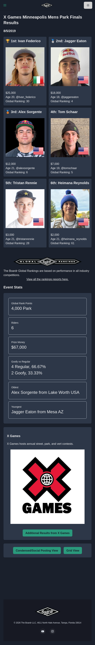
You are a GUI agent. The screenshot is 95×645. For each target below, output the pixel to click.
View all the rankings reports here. (47, 279)
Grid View (72, 550)
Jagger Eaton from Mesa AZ (37, 411)
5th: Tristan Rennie (21, 183)
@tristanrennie (25, 239)
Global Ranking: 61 (62, 243)
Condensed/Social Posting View (37, 550)
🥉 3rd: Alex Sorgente (24, 112)
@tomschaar (69, 168)
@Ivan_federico (26, 97)
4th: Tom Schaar (64, 112)
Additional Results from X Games (47, 533)
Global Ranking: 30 (17, 101)
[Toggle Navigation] (4, 5)
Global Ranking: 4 (62, 101)
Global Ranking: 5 (62, 172)
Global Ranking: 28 (17, 243)
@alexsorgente (25, 168)
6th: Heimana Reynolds (70, 183)
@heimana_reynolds (74, 239)
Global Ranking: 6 (17, 172)
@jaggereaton (70, 97)
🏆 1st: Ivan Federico (23, 41)
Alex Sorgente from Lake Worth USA (45, 392)
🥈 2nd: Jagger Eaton (68, 41)
